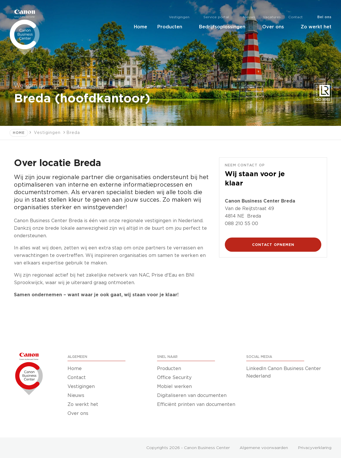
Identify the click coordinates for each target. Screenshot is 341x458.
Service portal (219, 17)
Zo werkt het (316, 27)
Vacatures (272, 17)
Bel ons (324, 17)
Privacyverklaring (314, 448)
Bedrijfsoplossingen (225, 27)
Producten (173, 27)
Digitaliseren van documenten (192, 395)
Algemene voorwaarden (264, 448)
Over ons (276, 27)
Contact (295, 17)
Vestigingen (182, 17)
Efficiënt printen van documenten (196, 404)
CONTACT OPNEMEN (273, 245)
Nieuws (249, 17)
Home (140, 27)
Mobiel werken (174, 386)
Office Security (174, 377)
